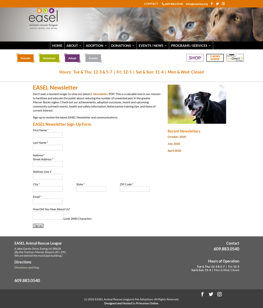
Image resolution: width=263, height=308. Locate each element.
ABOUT (72, 45)
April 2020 (174, 150)
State (80, 184)
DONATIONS (121, 45)
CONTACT (151, 3)
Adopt (72, 58)
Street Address (43, 159)
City (36, 184)
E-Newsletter (99, 94)
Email (37, 196)
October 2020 (177, 136)
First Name (40, 130)
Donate (25, 58)
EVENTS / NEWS (151, 45)
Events (93, 58)
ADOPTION (94, 45)
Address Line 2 (42, 171)
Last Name (40, 142)
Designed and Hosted (118, 303)
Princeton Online (147, 303)
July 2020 (174, 143)
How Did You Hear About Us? (51, 209)
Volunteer (49, 58)
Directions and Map (26, 267)
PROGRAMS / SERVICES (189, 45)
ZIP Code (126, 184)
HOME (57, 45)
